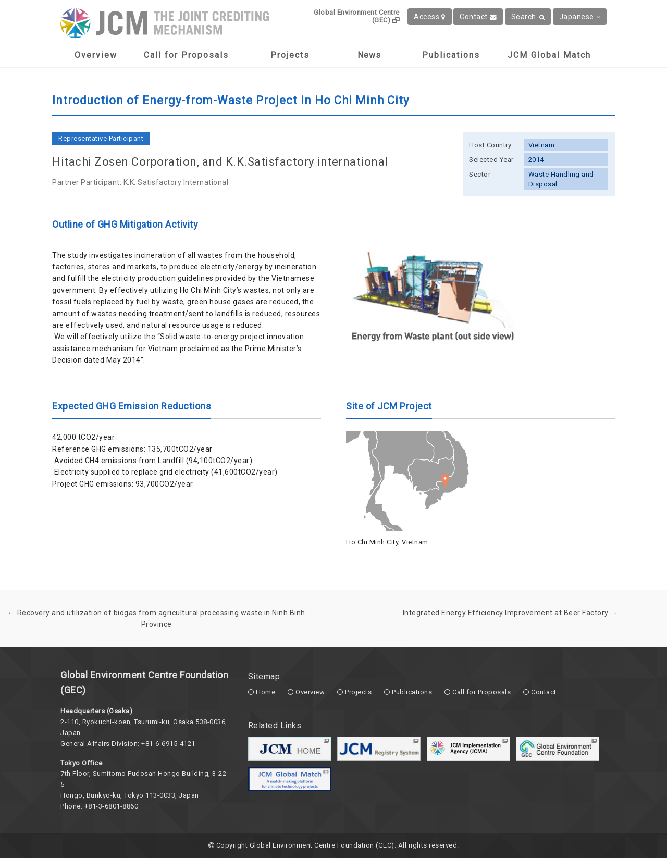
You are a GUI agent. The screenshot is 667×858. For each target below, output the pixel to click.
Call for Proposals (186, 55)
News (369, 55)
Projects (290, 55)
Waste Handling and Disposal (561, 179)
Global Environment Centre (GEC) (357, 16)
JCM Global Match (549, 55)
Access (430, 17)
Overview (96, 55)
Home (265, 692)
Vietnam (541, 145)
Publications (451, 55)
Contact (478, 17)
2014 (536, 160)
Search (528, 17)
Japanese (580, 17)
